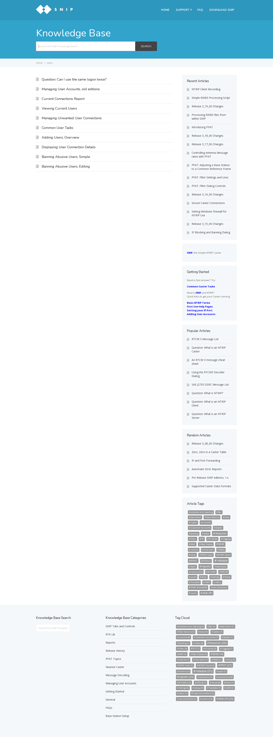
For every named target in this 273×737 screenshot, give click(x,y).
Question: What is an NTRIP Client (209, 403)
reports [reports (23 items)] (206, 566)
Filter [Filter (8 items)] (193, 538)
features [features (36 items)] (221, 533)
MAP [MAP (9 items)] (193, 544)
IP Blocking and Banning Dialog (211, 232)
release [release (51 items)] (222, 560)
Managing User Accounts (121, 683)
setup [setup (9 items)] (227, 576)
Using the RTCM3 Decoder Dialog (208, 374)
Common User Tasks (57, 127)
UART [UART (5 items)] (207, 582)
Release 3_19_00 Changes (207, 106)
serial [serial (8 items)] (193, 576)
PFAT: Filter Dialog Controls (209, 186)
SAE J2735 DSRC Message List (210, 384)
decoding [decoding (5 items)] (194, 533)
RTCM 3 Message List (205, 339)
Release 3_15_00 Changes (207, 224)
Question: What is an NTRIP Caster (209, 349)
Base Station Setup (117, 716)
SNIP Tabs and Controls (120, 626)
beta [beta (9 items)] (227, 517)
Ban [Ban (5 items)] (219, 512)
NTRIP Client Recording (206, 89)
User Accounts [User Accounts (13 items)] (199, 587)
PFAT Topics (113, 659)
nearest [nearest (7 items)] (194, 549)
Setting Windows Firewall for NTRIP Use (209, 213)
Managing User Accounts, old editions (71, 89)
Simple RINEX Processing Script (211, 98)
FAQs (109, 708)
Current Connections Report (63, 98)
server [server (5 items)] (204, 577)
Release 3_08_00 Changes (207, 443)
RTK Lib (110, 634)
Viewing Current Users (59, 108)
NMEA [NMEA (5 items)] (221, 549)
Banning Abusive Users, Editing (66, 166)
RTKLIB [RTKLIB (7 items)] (224, 571)
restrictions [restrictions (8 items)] (196, 571)
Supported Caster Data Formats (211, 486)
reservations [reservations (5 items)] (221, 566)
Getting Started (115, 691)
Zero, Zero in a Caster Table (209, 452)
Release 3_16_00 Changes (207, 194)
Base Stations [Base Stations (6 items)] (212, 517)
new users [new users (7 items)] (209, 549)
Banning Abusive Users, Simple (66, 156)
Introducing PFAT (202, 127)
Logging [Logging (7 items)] (227, 538)
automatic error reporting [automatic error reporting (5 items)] (202, 512)
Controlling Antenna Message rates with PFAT (210, 154)
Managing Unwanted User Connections (72, 118)
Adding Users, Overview (60, 137)
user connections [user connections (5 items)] (219, 587)
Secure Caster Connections (208, 203)
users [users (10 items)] (194, 593)
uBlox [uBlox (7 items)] (218, 582)
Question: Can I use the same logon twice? (74, 79)
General (110, 699)
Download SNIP (221, 10)
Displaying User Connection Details (69, 147)
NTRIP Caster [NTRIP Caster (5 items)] (207, 555)
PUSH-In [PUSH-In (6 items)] (207, 561)
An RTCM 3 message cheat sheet (208, 361)
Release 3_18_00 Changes (207, 135)
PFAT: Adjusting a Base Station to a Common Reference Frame (211, 167)
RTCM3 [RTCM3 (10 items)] (212, 571)
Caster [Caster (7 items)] (194, 522)
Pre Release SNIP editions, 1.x (210, 477)
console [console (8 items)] (206, 522)
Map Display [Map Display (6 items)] (207, 544)
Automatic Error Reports (207, 469)
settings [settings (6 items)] (215, 577)
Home (165, 10)
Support (182, 10)
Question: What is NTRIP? (207, 393)
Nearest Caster (115, 667)
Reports (110, 642)
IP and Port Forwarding (206, 460)
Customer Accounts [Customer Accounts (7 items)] (200, 527)
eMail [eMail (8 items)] (206, 533)
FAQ (200, 10)
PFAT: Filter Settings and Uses (210, 177)
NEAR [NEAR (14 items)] (221, 544)
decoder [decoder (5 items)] (219, 527)
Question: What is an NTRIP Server (209, 415)
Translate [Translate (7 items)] (195, 582)
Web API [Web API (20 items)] (207, 593)
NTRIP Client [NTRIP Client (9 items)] (224, 554)
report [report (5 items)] (193, 566)
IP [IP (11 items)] (203, 538)
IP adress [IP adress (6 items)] (213, 539)
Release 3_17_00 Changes (207, 144)
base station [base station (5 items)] (196, 517)
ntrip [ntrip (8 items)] (193, 554)
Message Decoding (117, 675)
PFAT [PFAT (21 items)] (194, 560)
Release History (115, 650)
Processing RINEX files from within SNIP (209, 116)
